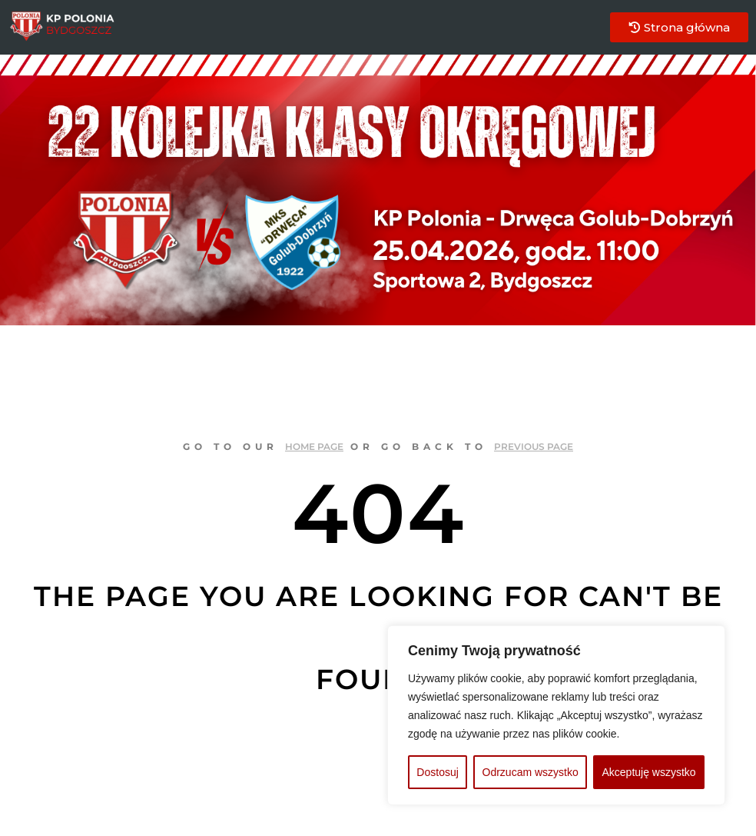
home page (314, 446)
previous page (533, 446)
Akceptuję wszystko (648, 772)
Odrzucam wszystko (530, 772)
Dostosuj (437, 772)
